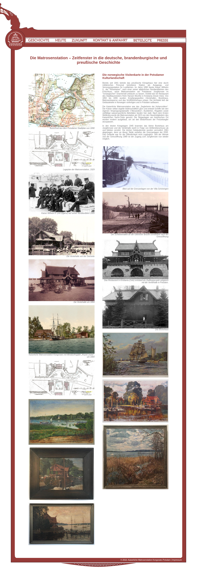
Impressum (177, 560)
